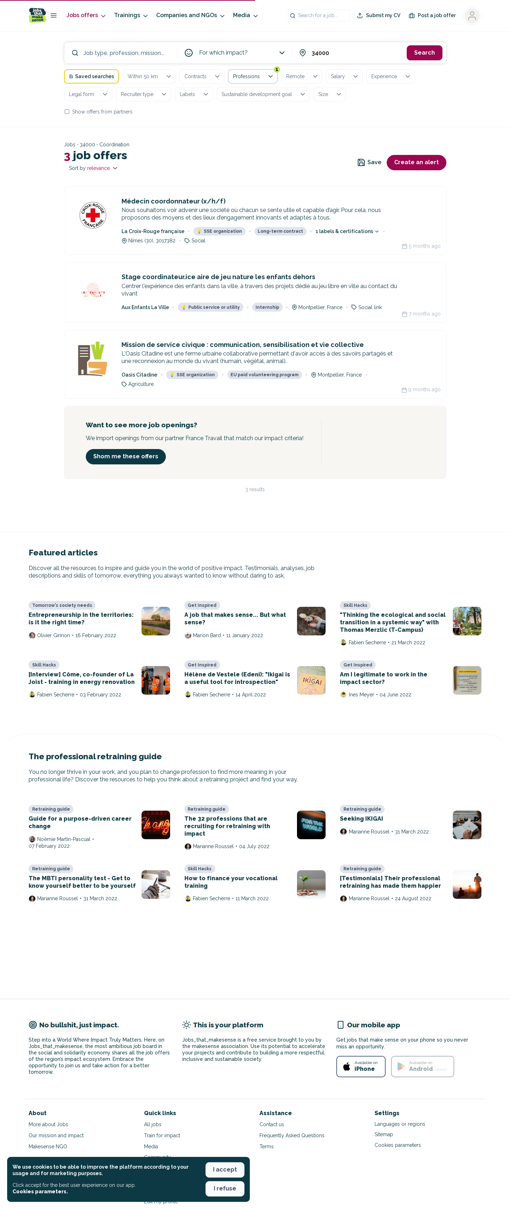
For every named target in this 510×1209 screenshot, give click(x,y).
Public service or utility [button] (210, 307)
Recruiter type (144, 94)
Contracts (202, 76)
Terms (266, 1146)
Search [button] (424, 52)
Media (246, 15)
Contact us (271, 1124)
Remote (302, 76)
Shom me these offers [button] (125, 456)
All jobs (153, 1124)
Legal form (89, 94)
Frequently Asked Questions (292, 1135)
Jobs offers (86, 15)
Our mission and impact (56, 1135)
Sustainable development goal (264, 94)
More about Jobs (48, 1124)
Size (330, 94)
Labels (194, 94)
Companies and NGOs (191, 15)
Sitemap (384, 1134)
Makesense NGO (48, 1146)
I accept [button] (225, 1169)
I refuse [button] (225, 1188)
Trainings (131, 15)
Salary (345, 76)
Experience (391, 76)
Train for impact (162, 1135)
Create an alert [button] (416, 162)
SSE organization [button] (219, 231)
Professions (255, 75)
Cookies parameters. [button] (40, 1191)
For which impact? (242, 53)
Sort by (94, 168)
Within (150, 76)
